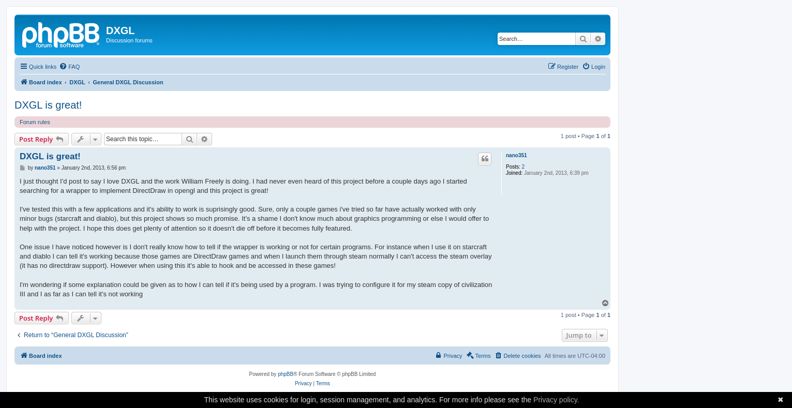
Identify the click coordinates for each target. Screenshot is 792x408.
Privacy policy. (556, 400)
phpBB (285, 374)
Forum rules (35, 122)
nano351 (516, 155)
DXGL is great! (48, 105)
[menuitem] (69, 67)
